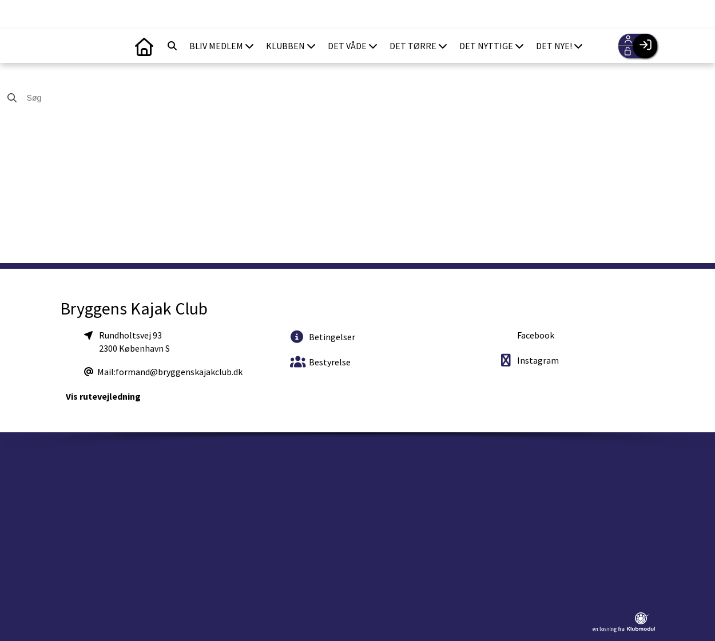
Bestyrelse (320, 362)
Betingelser (322, 337)
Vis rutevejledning (103, 396)
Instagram (529, 360)
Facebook (534, 335)
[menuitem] (144, 46)
